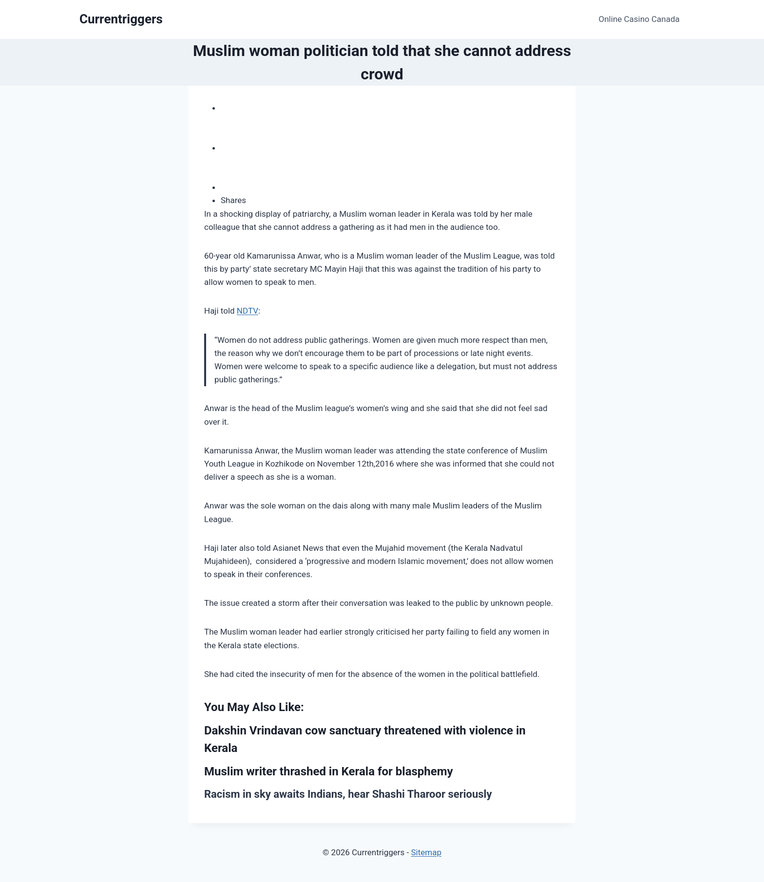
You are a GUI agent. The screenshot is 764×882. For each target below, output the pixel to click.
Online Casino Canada (639, 19)
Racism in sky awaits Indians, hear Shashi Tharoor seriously (348, 794)
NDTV (247, 311)
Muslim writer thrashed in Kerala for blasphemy (328, 771)
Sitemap (426, 852)
